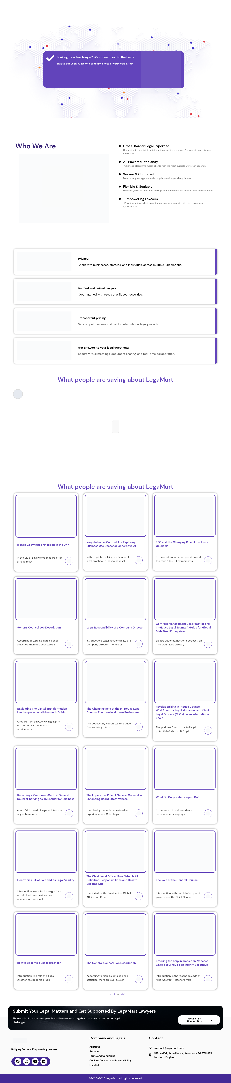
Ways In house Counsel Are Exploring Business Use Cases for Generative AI (111, 544)
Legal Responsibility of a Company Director (115, 627)
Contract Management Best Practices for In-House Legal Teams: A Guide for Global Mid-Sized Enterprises (183, 627)
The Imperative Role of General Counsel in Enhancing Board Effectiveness (114, 797)
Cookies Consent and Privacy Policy (111, 1060)
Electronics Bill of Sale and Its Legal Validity (45, 880)
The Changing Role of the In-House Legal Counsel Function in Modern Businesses (113, 710)
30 (123, 994)
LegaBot (94, 1065)
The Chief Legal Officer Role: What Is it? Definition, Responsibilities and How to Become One (112, 880)
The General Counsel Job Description (111, 963)
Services (95, 1051)
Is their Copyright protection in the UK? (43, 545)
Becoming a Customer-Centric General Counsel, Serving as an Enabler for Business (46, 797)
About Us (95, 1046)
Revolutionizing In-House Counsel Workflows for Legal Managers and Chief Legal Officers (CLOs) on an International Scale (183, 712)
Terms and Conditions (102, 1056)
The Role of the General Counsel (177, 880)
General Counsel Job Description (39, 627)
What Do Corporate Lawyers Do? (177, 797)
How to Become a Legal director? (39, 963)
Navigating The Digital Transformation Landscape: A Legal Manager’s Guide (42, 710)
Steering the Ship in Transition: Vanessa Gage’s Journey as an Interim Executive (182, 963)
